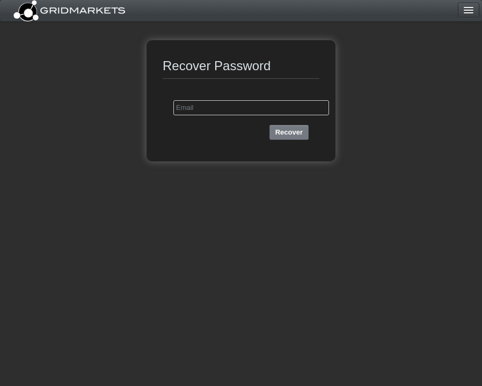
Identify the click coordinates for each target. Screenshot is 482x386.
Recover (289, 132)
